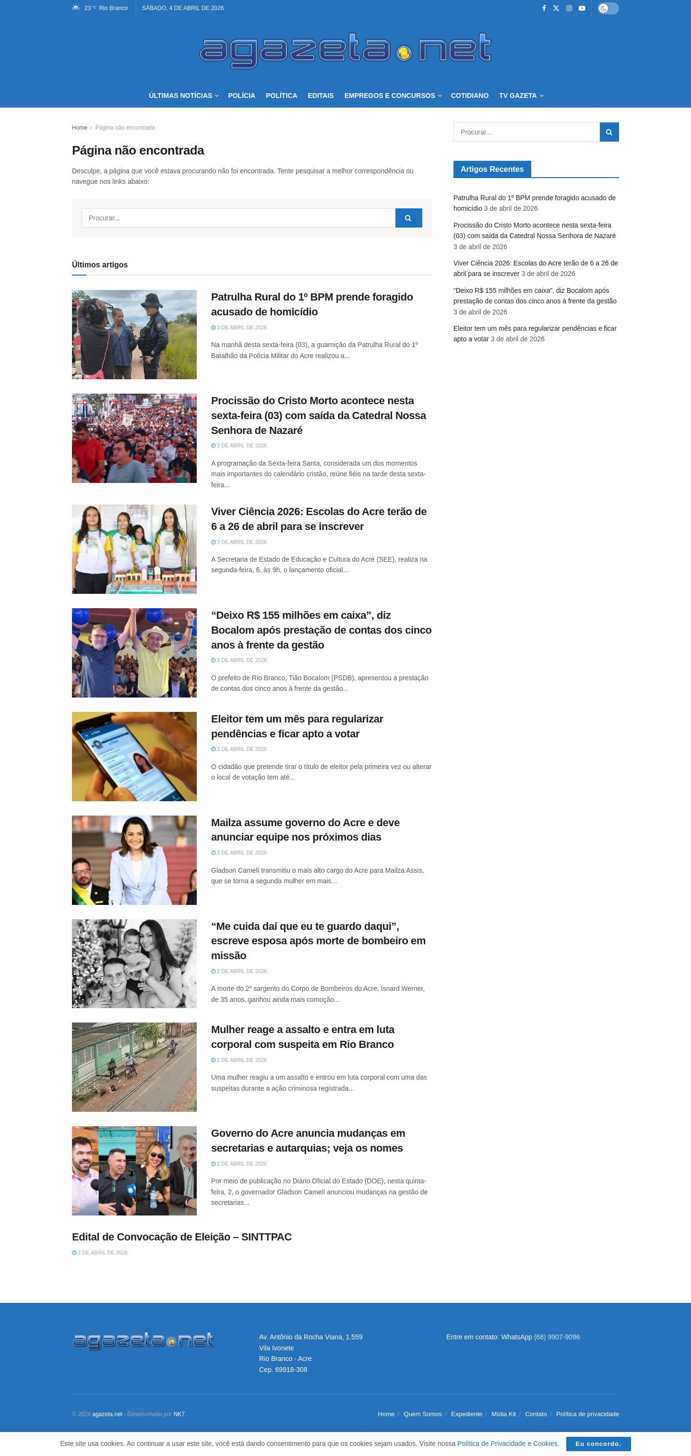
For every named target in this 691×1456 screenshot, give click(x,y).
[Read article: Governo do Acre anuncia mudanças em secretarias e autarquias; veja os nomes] (134, 1170)
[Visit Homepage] (345, 50)
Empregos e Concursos (390, 95)
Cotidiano (470, 95)
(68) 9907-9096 (557, 1337)
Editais (321, 95)
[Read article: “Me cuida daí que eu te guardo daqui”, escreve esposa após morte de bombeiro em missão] (134, 964)
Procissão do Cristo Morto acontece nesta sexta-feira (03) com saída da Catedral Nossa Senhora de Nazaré (318, 415)
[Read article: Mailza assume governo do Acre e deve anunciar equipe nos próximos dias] (134, 860)
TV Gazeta (517, 95)
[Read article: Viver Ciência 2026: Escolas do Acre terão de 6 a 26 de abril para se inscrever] (134, 549)
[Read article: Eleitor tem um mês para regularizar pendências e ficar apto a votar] (134, 756)
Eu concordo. (598, 1443)
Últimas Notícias (180, 95)
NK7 (179, 1414)
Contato (536, 1414)
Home (79, 127)
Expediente (466, 1414)
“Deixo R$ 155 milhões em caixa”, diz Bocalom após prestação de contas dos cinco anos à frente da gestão (321, 630)
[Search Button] (408, 218)
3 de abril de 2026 (239, 327)
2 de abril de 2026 (239, 971)
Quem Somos (423, 1414)
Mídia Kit (504, 1414)
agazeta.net (107, 1414)
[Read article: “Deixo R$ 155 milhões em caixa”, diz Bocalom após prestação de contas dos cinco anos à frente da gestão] (134, 653)
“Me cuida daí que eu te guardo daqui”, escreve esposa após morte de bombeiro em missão (318, 941)
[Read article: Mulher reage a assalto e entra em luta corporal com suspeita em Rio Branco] (134, 1067)
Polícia (241, 95)
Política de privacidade (587, 1414)
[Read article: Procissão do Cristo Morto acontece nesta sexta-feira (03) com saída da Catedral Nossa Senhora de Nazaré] (134, 438)
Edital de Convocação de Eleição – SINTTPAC (182, 1237)
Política (281, 95)
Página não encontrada (125, 127)
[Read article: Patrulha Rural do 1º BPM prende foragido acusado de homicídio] (134, 334)
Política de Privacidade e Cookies (507, 1443)
